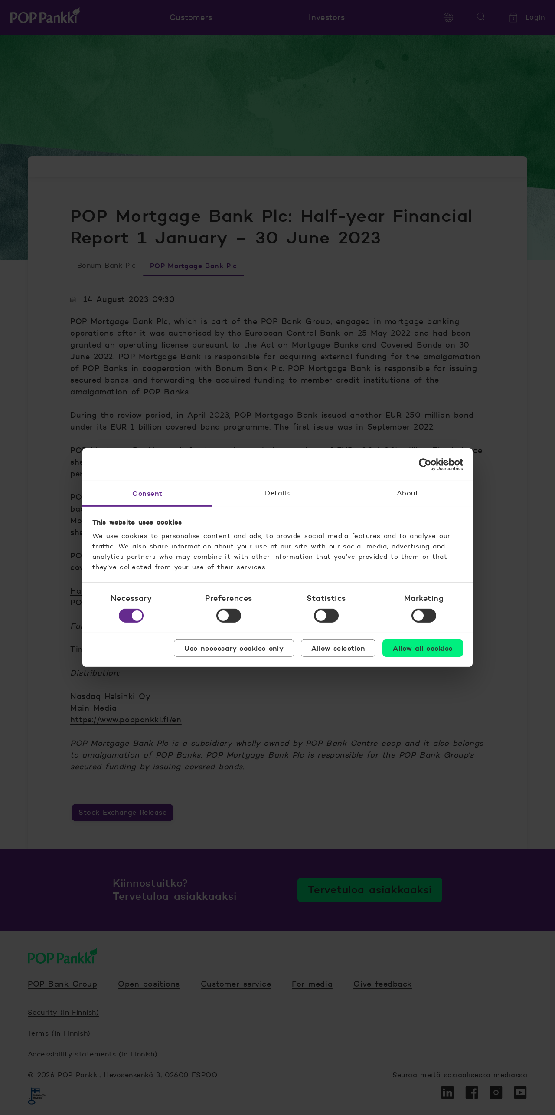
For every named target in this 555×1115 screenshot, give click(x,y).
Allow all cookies (422, 648)
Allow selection (338, 648)
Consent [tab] (147, 493)
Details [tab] (277, 493)
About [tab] (407, 493)
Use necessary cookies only (234, 648)
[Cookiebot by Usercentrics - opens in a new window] (425, 464)
